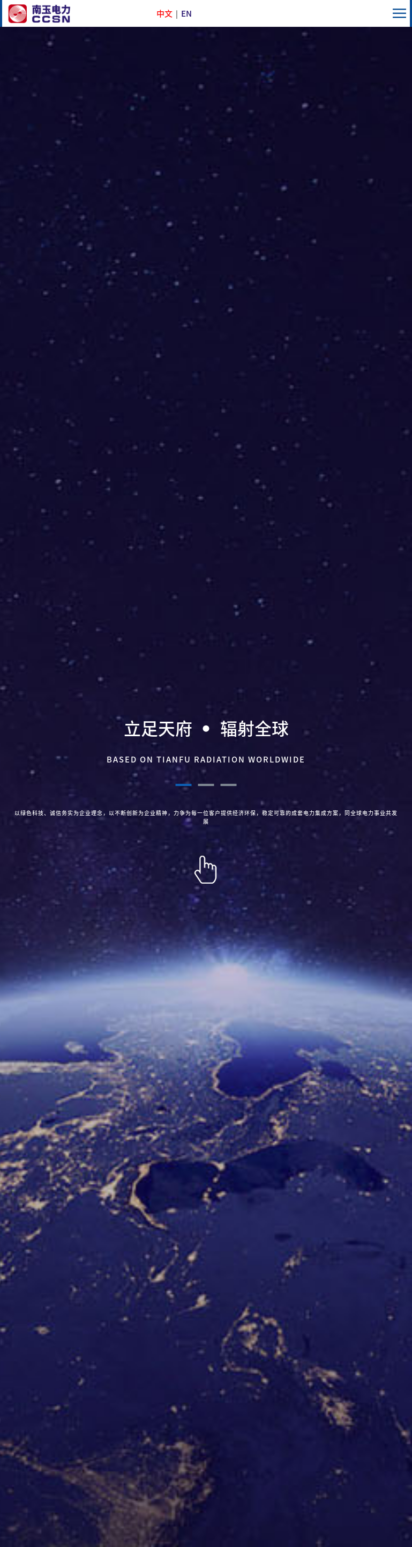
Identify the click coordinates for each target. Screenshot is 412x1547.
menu (398, 13)
